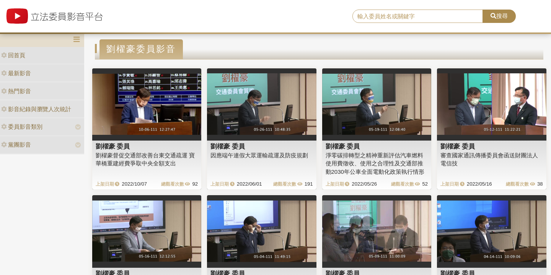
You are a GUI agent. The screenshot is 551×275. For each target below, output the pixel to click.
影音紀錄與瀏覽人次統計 (36, 109)
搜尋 (499, 16)
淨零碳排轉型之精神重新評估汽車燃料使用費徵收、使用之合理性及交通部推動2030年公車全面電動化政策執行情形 (375, 163)
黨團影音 (16, 144)
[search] (417, 16)
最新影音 (16, 73)
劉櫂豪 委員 (113, 146)
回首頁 (13, 55)
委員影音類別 (21, 126)
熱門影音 (16, 91)
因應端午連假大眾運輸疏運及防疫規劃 (259, 155)
